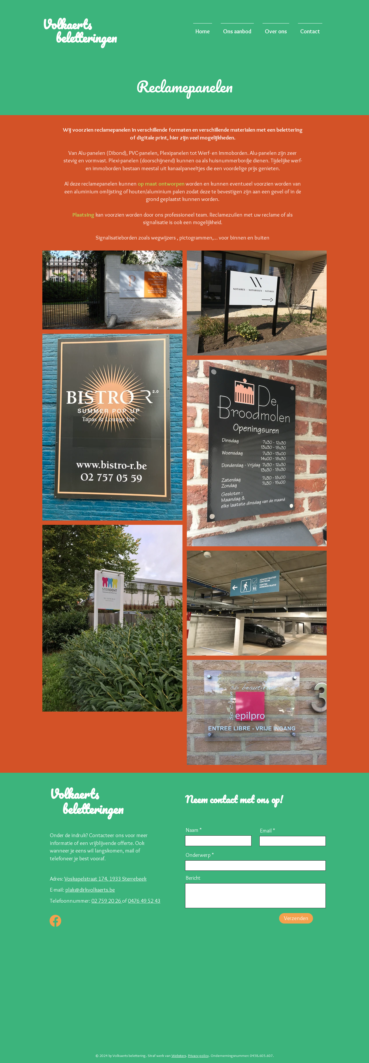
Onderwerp (198, 855)
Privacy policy (198, 1055)
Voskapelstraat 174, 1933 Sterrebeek (105, 878)
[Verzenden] (296, 918)
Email (266, 830)
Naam (192, 830)
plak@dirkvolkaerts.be (90, 889)
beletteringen (85, 38)
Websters (178, 1055)
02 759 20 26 (106, 900)
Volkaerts (75, 24)
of (125, 900)
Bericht (193, 878)
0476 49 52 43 (144, 900)
